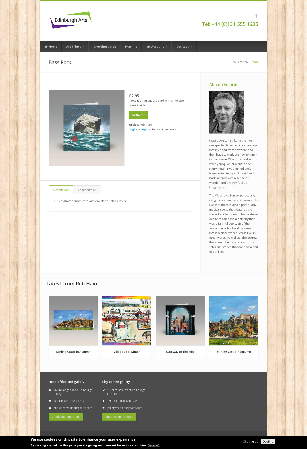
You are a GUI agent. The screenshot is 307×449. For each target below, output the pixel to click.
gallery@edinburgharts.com (124, 408)
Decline (268, 441)
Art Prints (75, 46)
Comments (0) (87, 190)
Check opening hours (66, 417)
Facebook (256, 16)
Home (50, 46)
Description (61, 190)
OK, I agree (250, 441)
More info (154, 445)
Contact (184, 46)
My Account (157, 46)
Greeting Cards (104, 46)
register (146, 129)
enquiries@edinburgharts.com (73, 408)
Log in (133, 129)
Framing (131, 46)
